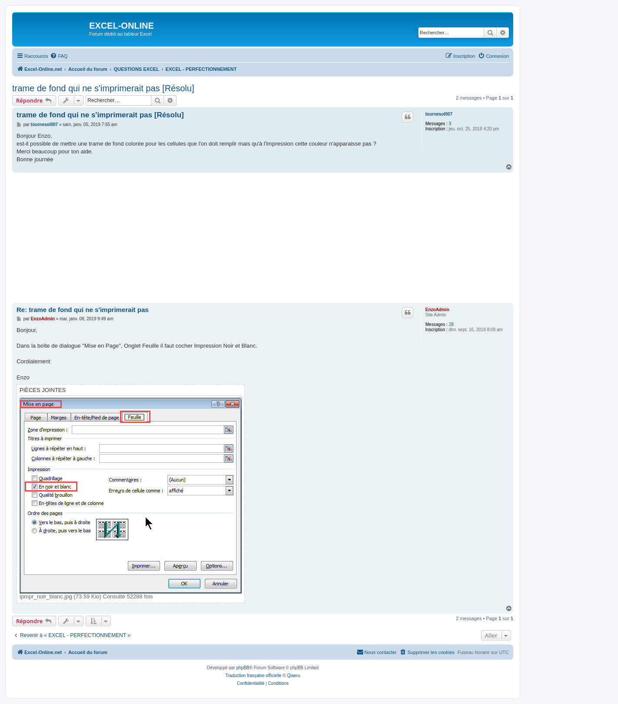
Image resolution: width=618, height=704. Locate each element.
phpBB (242, 667)
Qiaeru (293, 675)
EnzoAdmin (437, 309)
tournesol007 (438, 114)
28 (451, 324)
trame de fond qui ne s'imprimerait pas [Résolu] (103, 88)
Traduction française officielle (253, 675)
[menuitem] (58, 56)
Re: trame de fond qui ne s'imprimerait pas (83, 309)
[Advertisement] (262, 238)
